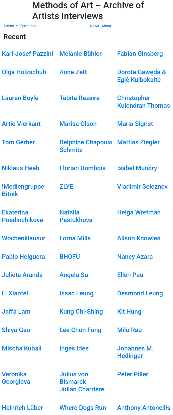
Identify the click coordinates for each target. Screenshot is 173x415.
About (106, 26)
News (94, 26)
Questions (28, 26)
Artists (9, 26)
